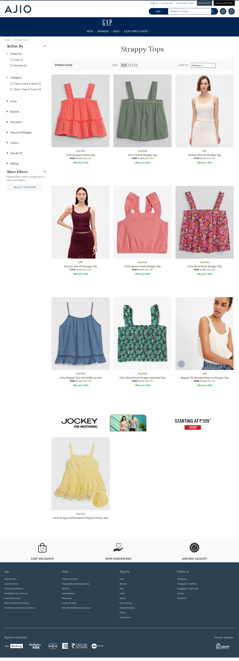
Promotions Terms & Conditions (19, 607)
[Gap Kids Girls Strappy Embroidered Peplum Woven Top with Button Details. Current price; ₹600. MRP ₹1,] (80, 484)
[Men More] (95, 31)
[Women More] (111, 31)
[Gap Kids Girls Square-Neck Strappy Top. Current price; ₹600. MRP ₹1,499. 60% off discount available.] (142, 231)
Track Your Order (70, 578)
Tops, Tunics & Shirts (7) (27, 83)
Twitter (180, 593)
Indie (122, 593)
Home (7, 39)
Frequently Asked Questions (75, 583)
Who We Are (10, 578)
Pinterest (181, 598)
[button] (27, 46)
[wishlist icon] (223, 11)
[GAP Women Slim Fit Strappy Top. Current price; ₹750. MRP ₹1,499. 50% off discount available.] (204, 119)
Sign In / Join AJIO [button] (161, 3)
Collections (125, 617)
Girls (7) (18, 59)
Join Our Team (11, 583)
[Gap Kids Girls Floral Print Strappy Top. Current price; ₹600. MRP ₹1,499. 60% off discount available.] (204, 231)
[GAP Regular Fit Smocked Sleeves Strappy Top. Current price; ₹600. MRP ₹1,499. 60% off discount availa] (204, 342)
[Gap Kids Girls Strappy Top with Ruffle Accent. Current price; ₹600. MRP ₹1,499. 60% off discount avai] (80, 342)
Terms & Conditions (13, 588)
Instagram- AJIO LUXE (187, 588)
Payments (67, 598)
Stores (123, 598)
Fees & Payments (12, 598)
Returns (66, 588)
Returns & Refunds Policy (16, 602)
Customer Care (185, 3)
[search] (214, 11)
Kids (122, 588)
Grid (115, 65)
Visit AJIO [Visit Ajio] (204, 3)
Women (123, 583)
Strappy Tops (21, 39)
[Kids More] (122, 31)
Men (122, 578)
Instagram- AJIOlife (186, 583)
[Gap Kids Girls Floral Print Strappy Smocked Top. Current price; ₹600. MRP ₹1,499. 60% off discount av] (142, 342)
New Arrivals (126, 602)
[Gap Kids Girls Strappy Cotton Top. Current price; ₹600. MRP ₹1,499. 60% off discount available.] (80, 119)
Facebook (182, 578)
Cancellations (68, 593)
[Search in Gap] (193, 11)
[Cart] (231, 11)
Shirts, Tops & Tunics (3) (27, 89)
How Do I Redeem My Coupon (76, 607)
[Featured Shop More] (150, 31)
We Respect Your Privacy (16, 593)
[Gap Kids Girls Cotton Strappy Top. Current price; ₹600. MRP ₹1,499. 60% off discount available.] (142, 119)
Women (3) (20, 65)
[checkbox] (27, 59)
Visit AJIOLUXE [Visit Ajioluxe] (224, 3)
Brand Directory (127, 607)
